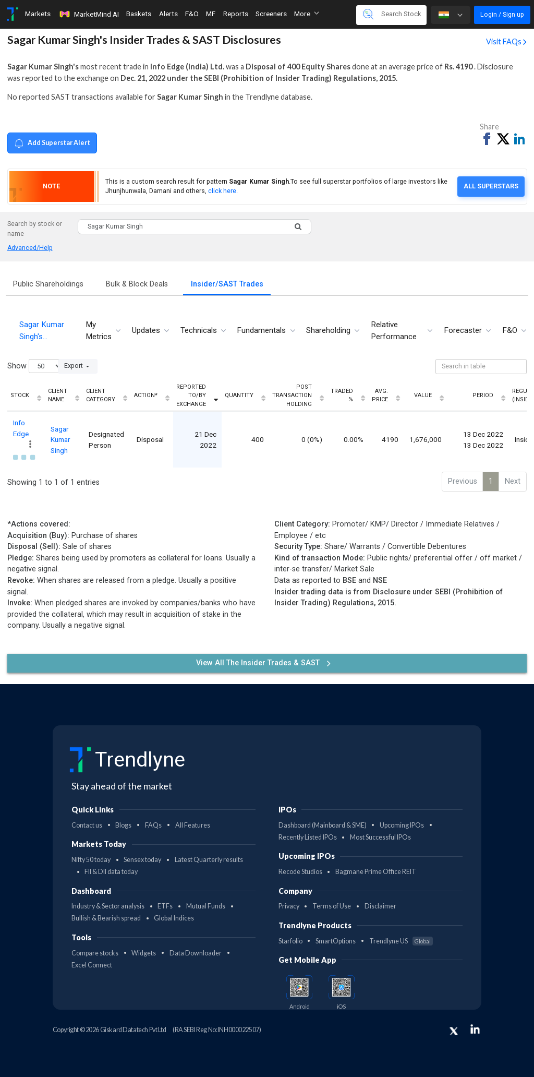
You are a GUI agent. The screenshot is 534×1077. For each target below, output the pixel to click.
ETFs (165, 906)
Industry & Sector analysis (107, 906)
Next (512, 481)
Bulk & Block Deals (137, 284)
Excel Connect (91, 965)
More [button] (306, 13)
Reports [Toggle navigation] (235, 13)
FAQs (153, 825)
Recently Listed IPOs (307, 837)
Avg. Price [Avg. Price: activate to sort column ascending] (380, 395)
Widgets (143, 953)
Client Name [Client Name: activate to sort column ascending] (57, 395)
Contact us (86, 825)
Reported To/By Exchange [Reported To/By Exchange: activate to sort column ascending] (191, 396)
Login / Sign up (502, 14)
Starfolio (290, 941)
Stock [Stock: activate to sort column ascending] (19, 395)
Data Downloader (195, 953)
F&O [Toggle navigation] (192, 13)
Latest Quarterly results (209, 860)
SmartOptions (335, 941)
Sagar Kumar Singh (60, 439)
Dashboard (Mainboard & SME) (322, 825)
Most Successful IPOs (380, 837)
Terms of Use (331, 906)
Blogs (123, 825)
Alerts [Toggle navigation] (168, 13)
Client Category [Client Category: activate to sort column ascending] (100, 395)
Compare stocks (94, 953)
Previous (462, 481)
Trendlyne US (401, 941)
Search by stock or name (34, 228)
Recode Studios (300, 872)
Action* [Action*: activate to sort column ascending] (145, 395)
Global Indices (174, 918)
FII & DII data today (111, 872)
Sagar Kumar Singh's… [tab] (41, 330)
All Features (192, 825)
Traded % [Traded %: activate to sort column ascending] (342, 395)
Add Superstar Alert (52, 143)
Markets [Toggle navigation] (38, 13)
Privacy (288, 906)
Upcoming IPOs (402, 825)
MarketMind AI (88, 14)
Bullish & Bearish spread (106, 918)
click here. (223, 191)
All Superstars (491, 186)
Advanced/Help (30, 248)
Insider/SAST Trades (227, 284)
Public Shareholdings (48, 284)
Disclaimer (380, 906)
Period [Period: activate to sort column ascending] (482, 395)
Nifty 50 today (91, 860)
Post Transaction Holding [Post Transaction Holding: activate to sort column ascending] (292, 396)
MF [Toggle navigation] (210, 13)
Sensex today (142, 860)
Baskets (138, 13)
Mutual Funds (205, 906)
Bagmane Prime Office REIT (375, 872)
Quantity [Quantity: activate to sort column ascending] (239, 395)
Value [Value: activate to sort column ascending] (423, 395)
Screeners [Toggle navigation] (271, 13)
